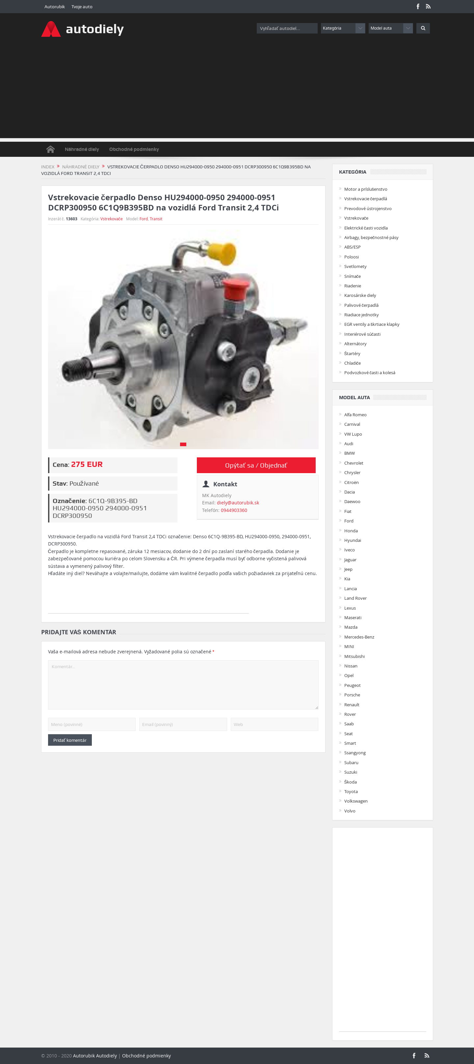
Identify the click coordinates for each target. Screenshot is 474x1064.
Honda (351, 531)
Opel (349, 675)
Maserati (352, 617)
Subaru (351, 762)
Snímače (352, 276)
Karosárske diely (360, 295)
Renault (351, 705)
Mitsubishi (354, 656)
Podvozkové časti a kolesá (370, 372)
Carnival (352, 424)
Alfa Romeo (355, 415)
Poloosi (351, 257)
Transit (156, 218)
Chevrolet (353, 463)
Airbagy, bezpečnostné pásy (371, 237)
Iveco (349, 550)
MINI (349, 646)
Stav (59, 483)
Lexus (350, 608)
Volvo (350, 811)
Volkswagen (356, 801)
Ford (144, 218)
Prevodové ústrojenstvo (368, 208)
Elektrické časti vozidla (366, 228)
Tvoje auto (81, 6)
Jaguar (350, 560)
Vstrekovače (111, 218)
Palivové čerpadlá (361, 305)
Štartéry (352, 353)
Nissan (350, 666)
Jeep (348, 569)
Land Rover (355, 598)
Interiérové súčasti (362, 334)
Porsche (352, 695)
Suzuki (350, 772)
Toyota (351, 791)
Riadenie (352, 286)
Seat (348, 734)
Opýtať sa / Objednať (256, 465)
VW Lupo (353, 434)
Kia (347, 579)
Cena (60, 464)
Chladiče (352, 363)
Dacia (349, 492)
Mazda (350, 627)
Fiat (348, 511)
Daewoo (352, 501)
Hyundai (352, 540)
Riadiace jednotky (361, 315)
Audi (348, 444)
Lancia (350, 589)
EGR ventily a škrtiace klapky (372, 324)
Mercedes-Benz (359, 637)
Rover (350, 714)
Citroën (351, 482)
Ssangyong (355, 753)
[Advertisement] (237, 92)
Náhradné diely (82, 149)
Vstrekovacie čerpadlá (365, 199)
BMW (349, 453)
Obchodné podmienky (134, 149)
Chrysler (352, 472)
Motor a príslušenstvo (366, 189)
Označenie (69, 500)
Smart (350, 743)
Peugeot (352, 685)
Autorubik (54, 6)
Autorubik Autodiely (95, 1055)
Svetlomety (355, 266)
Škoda (350, 782)
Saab (349, 724)
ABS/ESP (352, 247)
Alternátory (355, 344)
